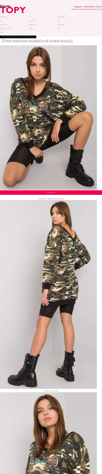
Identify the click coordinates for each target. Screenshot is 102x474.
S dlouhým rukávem (5, 28)
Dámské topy (3, 17)
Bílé (59, 28)
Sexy (59, 20)
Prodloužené (61, 24)
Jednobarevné (32, 24)
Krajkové (31, 28)
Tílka (1, 20)
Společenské (61, 17)
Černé (1, 32)
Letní (30, 17)
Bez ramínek (3, 24)
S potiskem (32, 20)
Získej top (51, 193)
